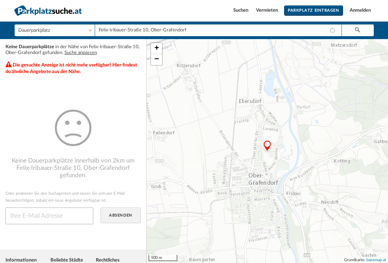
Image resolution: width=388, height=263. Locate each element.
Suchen (241, 10)
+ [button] (156, 48)
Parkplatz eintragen (313, 10)
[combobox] (218, 30)
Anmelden (360, 10)
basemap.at (376, 260)
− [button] (156, 59)
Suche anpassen (80, 52)
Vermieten (267, 10)
